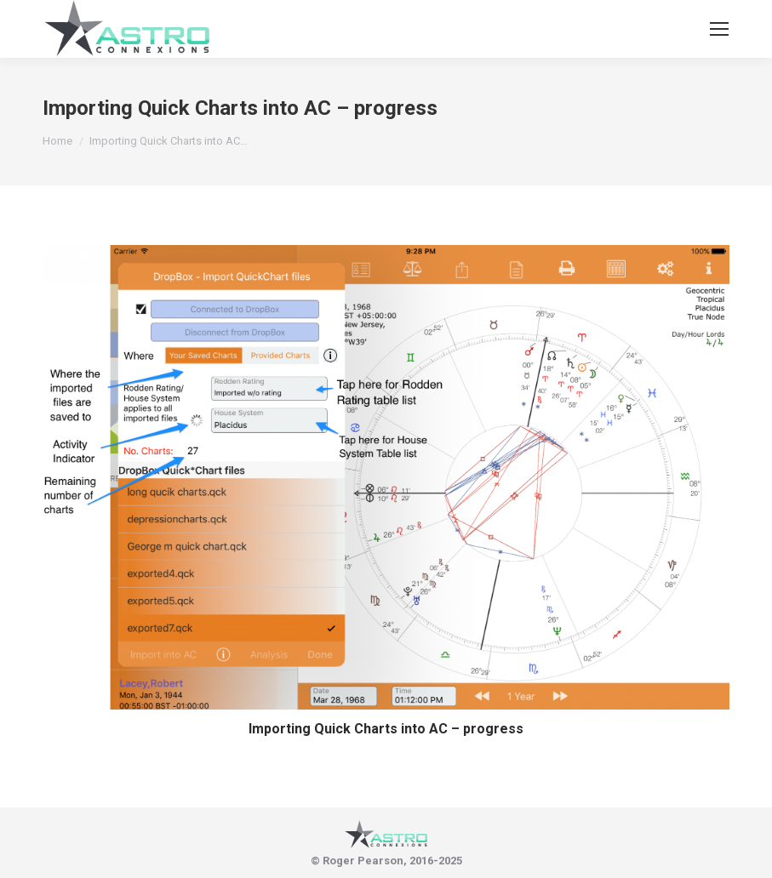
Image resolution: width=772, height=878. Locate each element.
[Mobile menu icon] (719, 29)
